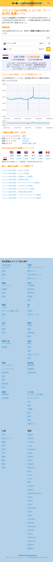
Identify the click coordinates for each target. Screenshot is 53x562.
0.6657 (33, 159)
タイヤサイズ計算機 (35, 394)
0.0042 (11, 159)
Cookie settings (43, 557)
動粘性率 (30, 293)
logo (26, 3)
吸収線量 (30, 365)
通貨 (24, 136)
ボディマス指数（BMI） (11, 311)
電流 (3, 387)
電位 (3, 376)
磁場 (29, 329)
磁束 (29, 336)
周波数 (30, 409)
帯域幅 (4, 347)
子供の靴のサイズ (34, 275)
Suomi (29, 475)
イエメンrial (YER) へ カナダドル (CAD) (17, 186)
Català (29, 453)
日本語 (30, 501)
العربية (29, 446)
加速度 (4, 289)
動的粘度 (30, 289)
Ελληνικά (30, 468)
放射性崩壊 (31, 373)
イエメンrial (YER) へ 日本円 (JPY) (15, 180)
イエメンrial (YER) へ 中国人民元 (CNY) (17, 192)
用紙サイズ (31, 424)
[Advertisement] (26, 229)
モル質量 (30, 285)
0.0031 (26, 159)
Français (30, 442)
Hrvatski (30, 486)
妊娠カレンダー (33, 315)
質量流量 (5, 394)
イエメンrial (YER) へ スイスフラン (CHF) (18, 189)
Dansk (29, 460)
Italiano (30, 497)
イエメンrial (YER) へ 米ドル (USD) (15, 170)
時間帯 (24, 143)
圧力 (29, 402)
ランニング (6, 285)
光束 (29, 347)
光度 (29, 351)
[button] (24, 43)
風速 (3, 296)
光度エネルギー (33, 354)
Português (31, 519)
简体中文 (30, 545)
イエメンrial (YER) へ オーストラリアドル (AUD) (20, 183)
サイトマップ (22, 557)
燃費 (3, 275)
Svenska (30, 530)
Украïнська (31, 537)
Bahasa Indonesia (34, 493)
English (30, 435)
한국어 (30, 504)
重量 (3, 315)
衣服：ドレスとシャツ (36, 267)
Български (31, 449)
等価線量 (30, 369)
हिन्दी (29, 482)
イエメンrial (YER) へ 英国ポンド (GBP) (17, 176)
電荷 (3, 380)
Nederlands (31, 508)
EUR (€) (25, 141)
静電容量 (5, 373)
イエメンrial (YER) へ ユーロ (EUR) (15, 173)
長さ (3, 325)
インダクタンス (8, 365)
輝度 (29, 343)
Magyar (30, 490)
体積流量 (5, 398)
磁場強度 (30, 333)
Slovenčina (31, 526)
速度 (3, 293)
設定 (7, 557)
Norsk (29, 512)
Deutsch (30, 464)
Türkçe (30, 534)
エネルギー (6, 267)
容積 (3, 333)
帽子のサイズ (32, 278)
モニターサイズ (33, 398)
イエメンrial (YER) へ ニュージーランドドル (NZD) (21, 198)
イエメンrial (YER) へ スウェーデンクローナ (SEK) (21, 195)
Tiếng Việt (31, 541)
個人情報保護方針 (32, 557)
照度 (29, 358)
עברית (29, 479)
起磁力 (30, 325)
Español (30, 438)
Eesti (29, 471)
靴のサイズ (31, 271)
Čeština (30, 457)
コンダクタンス (8, 369)
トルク (4, 307)
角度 (29, 405)
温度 (34, 143)
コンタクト (13, 557)
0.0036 (19, 159)
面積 (3, 329)
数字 (29, 413)
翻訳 (30, 143)
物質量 (30, 296)
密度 (29, 300)
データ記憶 (6, 343)
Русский (30, 523)
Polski (29, 515)
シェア (47, 10)
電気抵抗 (5, 384)
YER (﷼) (25, 138)
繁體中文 (30, 548)
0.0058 (40, 159)
